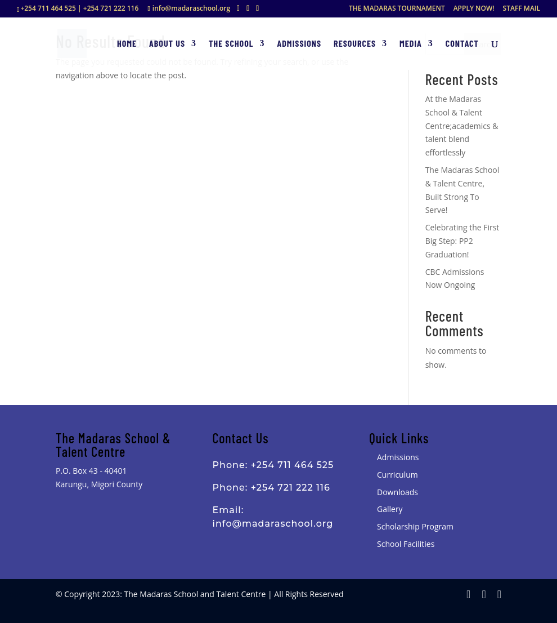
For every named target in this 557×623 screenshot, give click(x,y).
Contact (462, 43)
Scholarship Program (415, 526)
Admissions (299, 43)
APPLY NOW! (474, 9)
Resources (355, 43)
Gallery (390, 509)
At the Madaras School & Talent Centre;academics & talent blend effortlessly (461, 126)
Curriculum (397, 474)
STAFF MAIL (521, 9)
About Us (167, 43)
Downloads (397, 492)
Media (410, 43)
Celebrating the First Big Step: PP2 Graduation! (462, 241)
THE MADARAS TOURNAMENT (397, 9)
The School (231, 43)
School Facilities (405, 544)
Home (127, 43)
